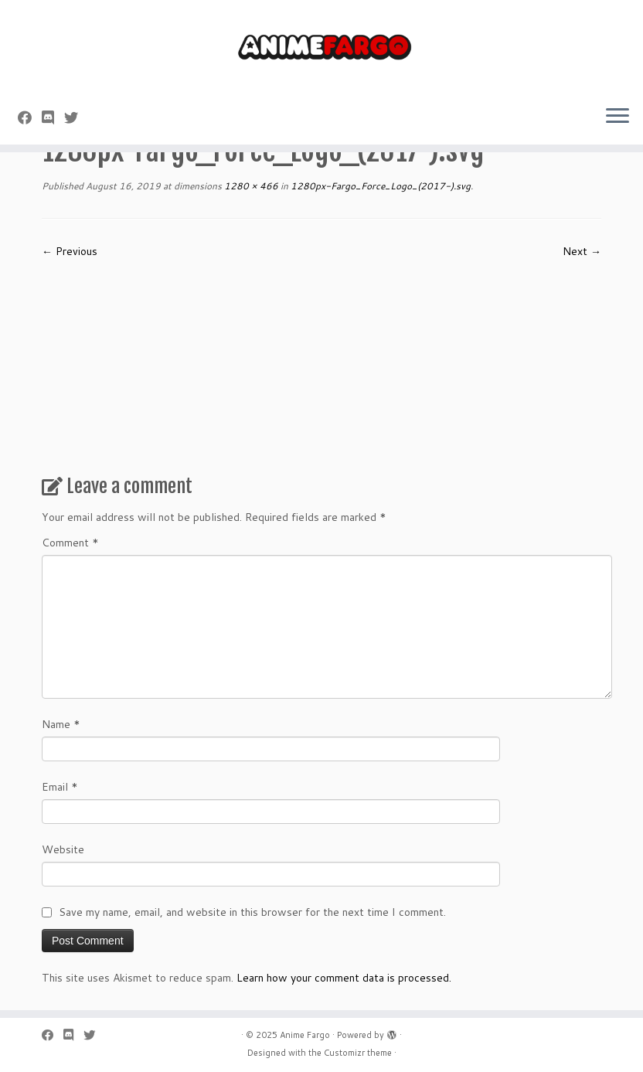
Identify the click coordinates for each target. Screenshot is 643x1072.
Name (61, 724)
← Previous (69, 251)
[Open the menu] (617, 116)
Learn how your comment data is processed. (343, 977)
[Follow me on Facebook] (30, 117)
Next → (582, 251)
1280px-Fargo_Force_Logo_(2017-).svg (379, 185)
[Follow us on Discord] (53, 117)
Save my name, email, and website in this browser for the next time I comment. (252, 912)
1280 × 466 (250, 185)
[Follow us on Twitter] (76, 117)
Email (60, 787)
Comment (70, 542)
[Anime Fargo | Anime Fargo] (321, 46)
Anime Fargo (305, 1035)
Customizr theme (358, 1052)
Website (63, 849)
